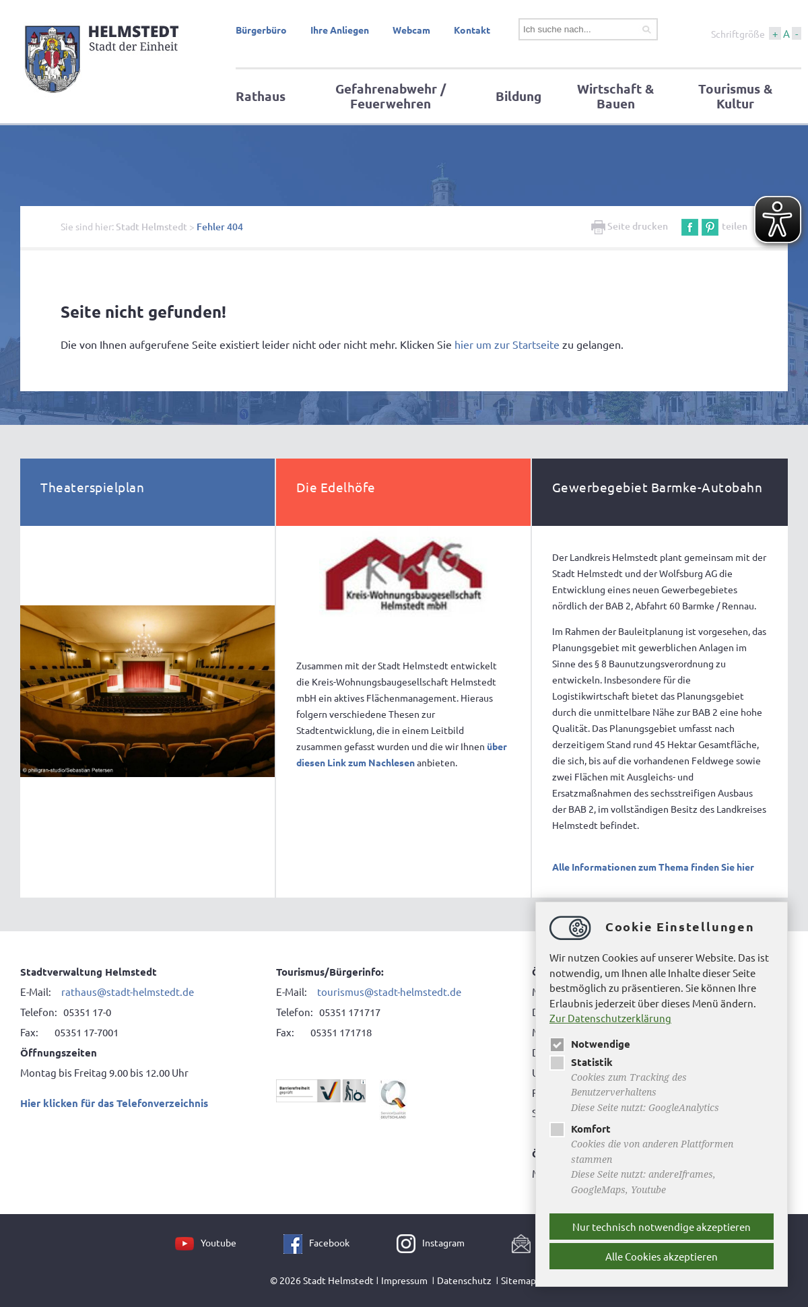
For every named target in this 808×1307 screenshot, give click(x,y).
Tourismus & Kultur (735, 96)
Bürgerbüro (261, 30)
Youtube (218, 1242)
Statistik (581, 1062)
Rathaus (260, 96)
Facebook (329, 1242)
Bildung (518, 96)
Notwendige (589, 1043)
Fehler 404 (220, 226)
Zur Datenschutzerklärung (610, 1017)
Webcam (411, 30)
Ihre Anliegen (339, 30)
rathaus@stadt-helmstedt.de (127, 991)
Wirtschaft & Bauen (615, 96)
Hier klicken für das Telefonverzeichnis (114, 1103)
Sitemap (518, 1280)
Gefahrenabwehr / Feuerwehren (390, 96)
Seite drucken (629, 226)
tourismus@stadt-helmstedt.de (389, 991)
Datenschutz (464, 1280)
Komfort (580, 1128)
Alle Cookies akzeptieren (661, 1256)
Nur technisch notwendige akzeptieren (661, 1226)
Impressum (404, 1280)
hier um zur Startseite (507, 344)
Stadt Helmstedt (151, 226)
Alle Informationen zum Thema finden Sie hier (653, 867)
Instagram (443, 1242)
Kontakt (472, 30)
